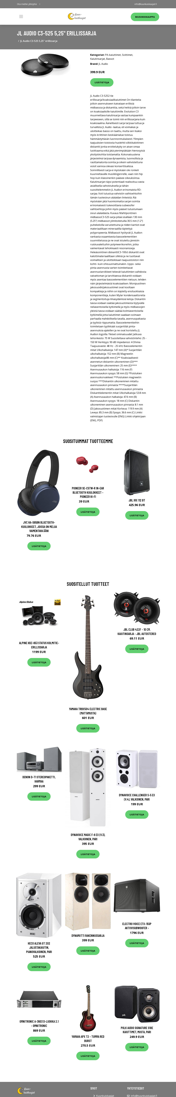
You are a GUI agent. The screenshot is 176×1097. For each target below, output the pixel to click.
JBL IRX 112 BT (137, 500)
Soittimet (127, 55)
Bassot (110, 58)
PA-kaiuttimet (113, 55)
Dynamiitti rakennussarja (88, 935)
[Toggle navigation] (21, 16)
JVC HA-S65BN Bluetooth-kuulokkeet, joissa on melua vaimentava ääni (39, 526)
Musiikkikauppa (145, 16)
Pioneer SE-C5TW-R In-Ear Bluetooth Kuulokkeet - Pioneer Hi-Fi (88, 492)
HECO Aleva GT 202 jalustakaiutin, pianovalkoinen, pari (39, 947)
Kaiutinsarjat (97, 58)
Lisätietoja (102, 82)
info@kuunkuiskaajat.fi (146, 4)
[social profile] (39, 4)
